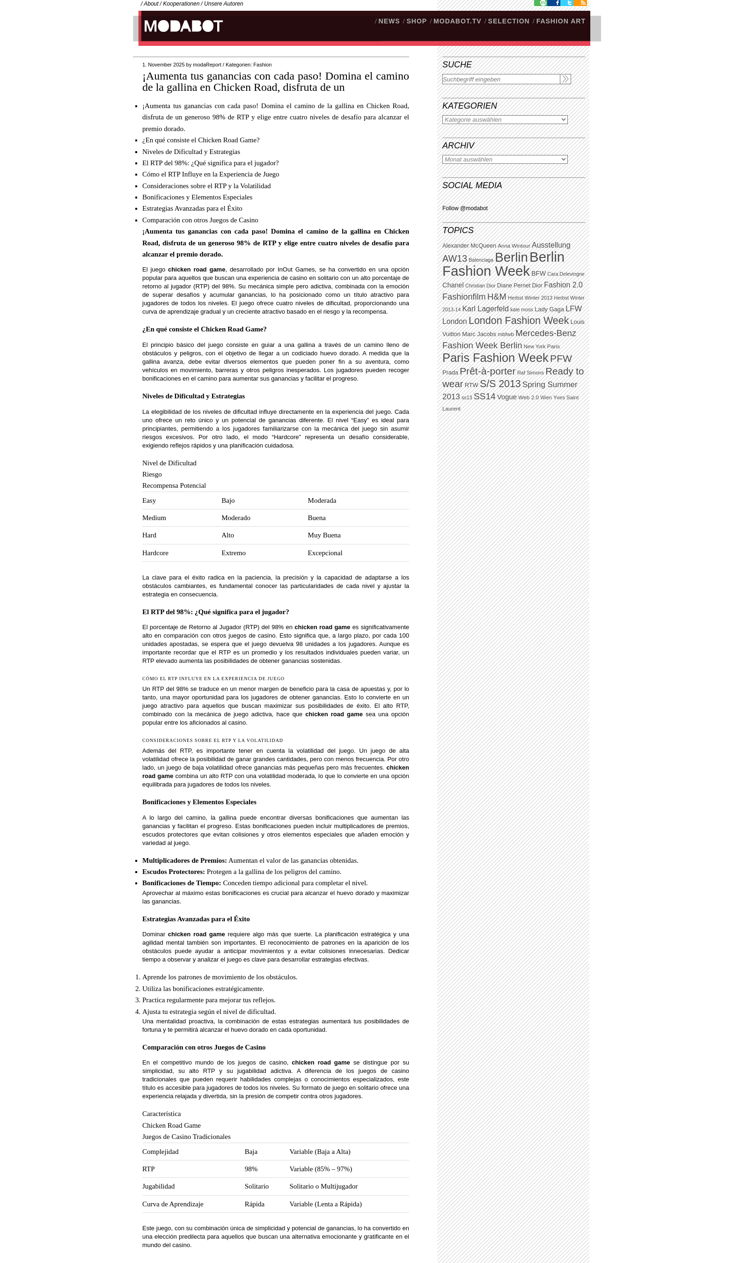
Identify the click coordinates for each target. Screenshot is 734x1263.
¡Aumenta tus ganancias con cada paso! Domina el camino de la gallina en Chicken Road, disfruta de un (275, 81)
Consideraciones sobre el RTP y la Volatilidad (206, 186)
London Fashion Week (519, 320)
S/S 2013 (500, 383)
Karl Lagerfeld (485, 309)
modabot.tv (457, 21)
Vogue (507, 397)
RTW (471, 385)
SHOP (416, 21)
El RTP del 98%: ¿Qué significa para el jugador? (210, 163)
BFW (538, 273)
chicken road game (196, 269)
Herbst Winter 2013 (530, 298)
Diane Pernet (513, 285)
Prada (450, 372)
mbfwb (506, 334)
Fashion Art (561, 21)
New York (535, 346)
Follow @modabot (465, 208)
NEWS (389, 21)
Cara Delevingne (565, 274)
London (454, 321)
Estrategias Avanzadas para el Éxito (192, 208)
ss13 (467, 397)
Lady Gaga (549, 309)
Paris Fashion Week (495, 357)
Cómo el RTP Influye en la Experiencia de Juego (210, 174)
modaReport (207, 64)
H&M (496, 296)
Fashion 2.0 (563, 285)
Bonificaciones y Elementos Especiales (197, 197)
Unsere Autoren (223, 3)
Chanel (453, 285)
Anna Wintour (514, 246)
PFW (561, 358)
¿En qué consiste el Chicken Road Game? (201, 140)
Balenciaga (481, 260)
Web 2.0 (528, 397)
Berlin (511, 257)
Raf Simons (530, 372)
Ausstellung (551, 245)
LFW (573, 308)
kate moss (521, 309)
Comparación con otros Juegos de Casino (200, 220)
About (151, 3)
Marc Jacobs (479, 334)
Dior (537, 285)
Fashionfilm (464, 296)
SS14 (485, 396)
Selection (509, 21)
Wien (545, 397)
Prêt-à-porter (487, 371)
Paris (553, 346)
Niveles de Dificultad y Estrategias (191, 151)
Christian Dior (480, 285)
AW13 (454, 258)
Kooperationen (181, 3)
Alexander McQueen (469, 245)
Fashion (262, 64)
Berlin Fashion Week (503, 264)
